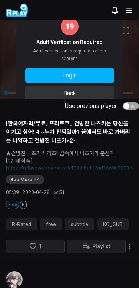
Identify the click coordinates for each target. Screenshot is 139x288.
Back (69, 93)
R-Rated (21, 224)
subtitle (79, 224)
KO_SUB (113, 224)
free (51, 224)
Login (69, 75)
